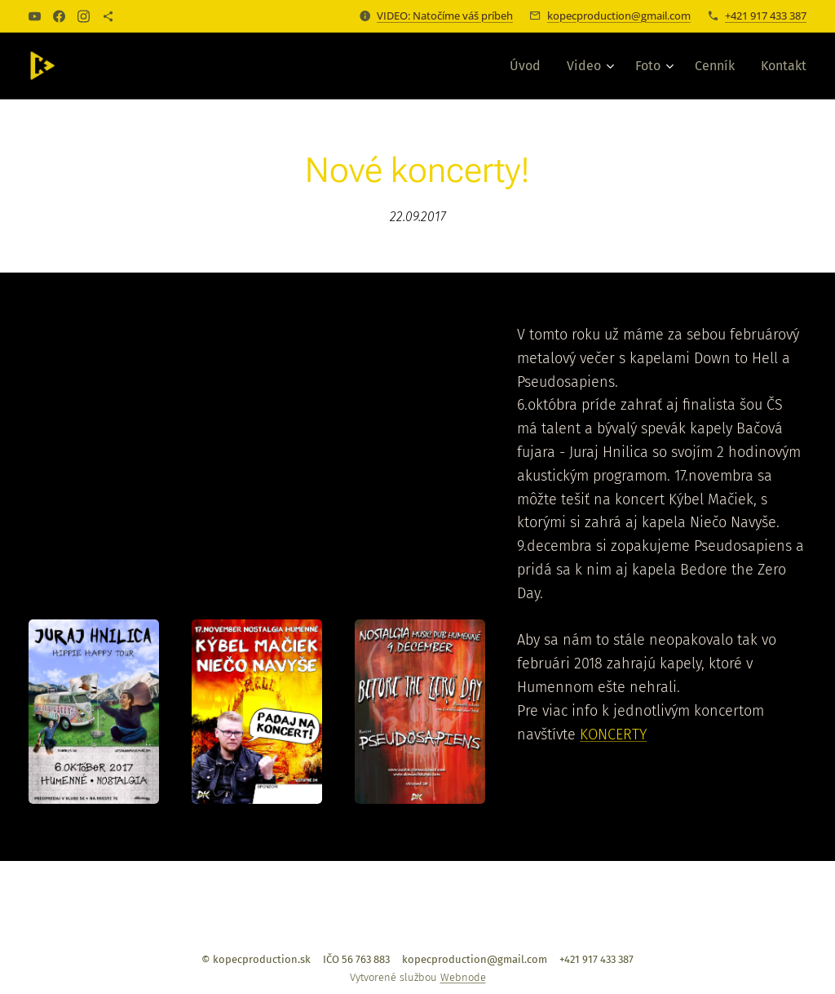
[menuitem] (530, 66)
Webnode (463, 977)
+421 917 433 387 (765, 15)
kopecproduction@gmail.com (619, 15)
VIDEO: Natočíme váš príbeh (445, 15)
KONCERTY (613, 734)
